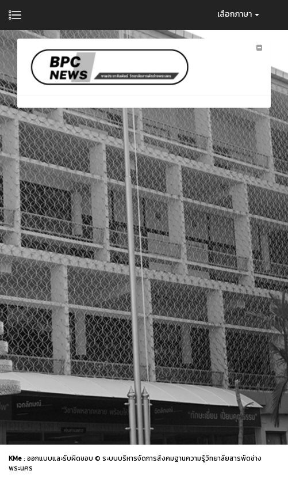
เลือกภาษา (238, 14)
